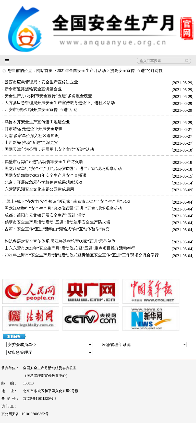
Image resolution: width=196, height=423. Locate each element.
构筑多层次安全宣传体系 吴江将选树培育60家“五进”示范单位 (60, 241)
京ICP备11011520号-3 (39, 399)
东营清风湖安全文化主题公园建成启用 (39, 189)
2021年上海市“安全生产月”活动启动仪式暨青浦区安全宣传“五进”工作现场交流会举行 (82, 255)
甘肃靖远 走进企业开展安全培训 (34, 129)
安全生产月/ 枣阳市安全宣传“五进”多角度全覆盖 (48, 96)
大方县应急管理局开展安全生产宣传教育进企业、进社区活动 (60, 103)
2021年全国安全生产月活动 (81, 70)
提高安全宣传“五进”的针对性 (136, 70)
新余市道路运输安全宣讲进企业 (33, 89)
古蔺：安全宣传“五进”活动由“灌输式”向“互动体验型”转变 (57, 229)
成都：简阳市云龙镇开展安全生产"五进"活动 (45, 215)
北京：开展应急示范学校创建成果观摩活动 (43, 182)
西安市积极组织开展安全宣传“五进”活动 (41, 109)
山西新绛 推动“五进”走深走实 (31, 142)
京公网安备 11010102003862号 (24, 414)
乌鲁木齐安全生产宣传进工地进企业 (37, 122)
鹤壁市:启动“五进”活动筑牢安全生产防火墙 (44, 161)
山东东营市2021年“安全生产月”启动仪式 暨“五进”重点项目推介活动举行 (70, 248)
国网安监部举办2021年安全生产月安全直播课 (45, 175)
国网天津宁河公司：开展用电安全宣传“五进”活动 (49, 149)
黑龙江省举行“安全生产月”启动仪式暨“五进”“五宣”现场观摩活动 (63, 168)
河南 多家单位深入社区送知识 (32, 135)
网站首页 (44, 70)
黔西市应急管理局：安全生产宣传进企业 (41, 82)
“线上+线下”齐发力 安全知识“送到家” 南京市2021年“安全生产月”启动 (67, 201)
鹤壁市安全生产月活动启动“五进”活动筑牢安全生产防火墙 (57, 222)
